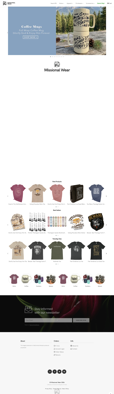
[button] (50, 56)
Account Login (59, 349)
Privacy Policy (48, 388)
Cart (109, 3)
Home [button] (61, 3)
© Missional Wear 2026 (57, 382)
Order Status (60, 352)
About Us (75, 346)
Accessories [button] (90, 3)
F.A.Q (57, 346)
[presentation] (7, 32)
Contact (74, 349)
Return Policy (65, 388)
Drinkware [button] (79, 3)
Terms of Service (57, 388)
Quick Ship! (101, 3)
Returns (58, 355)
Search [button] (53, 3)
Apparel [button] (70, 3)
